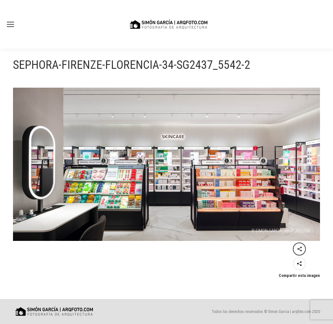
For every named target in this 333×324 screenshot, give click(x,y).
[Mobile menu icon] (10, 24)
